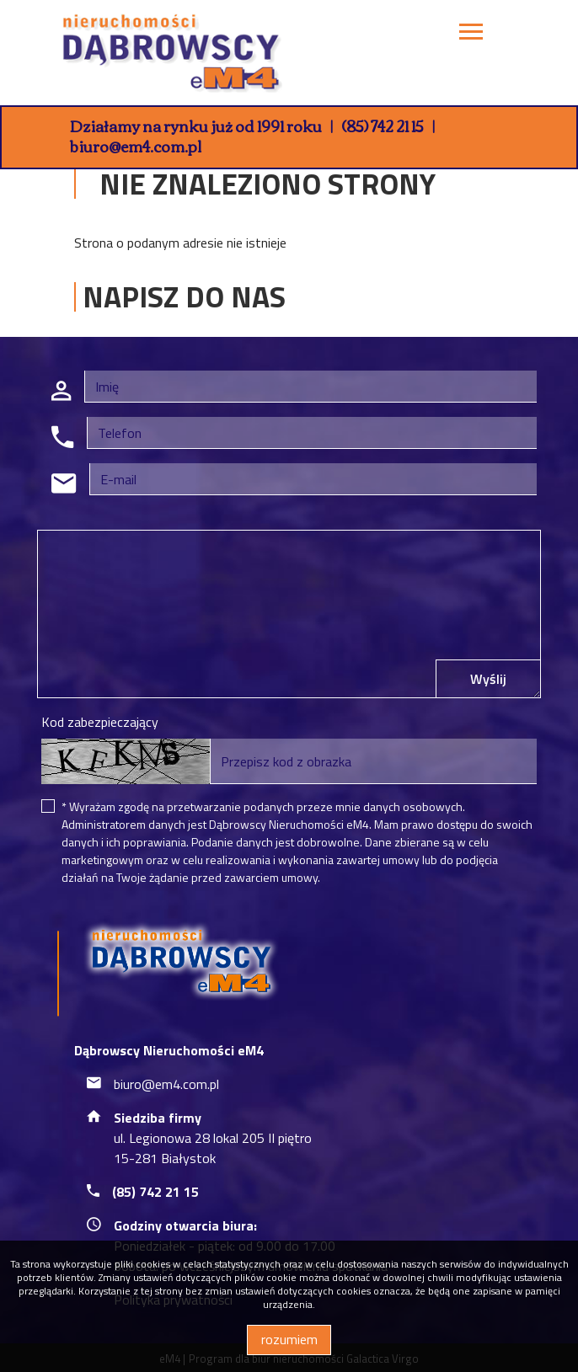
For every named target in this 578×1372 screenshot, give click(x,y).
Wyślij (488, 679)
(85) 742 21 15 (382, 125)
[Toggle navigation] (471, 34)
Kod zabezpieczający (99, 722)
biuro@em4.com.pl (135, 145)
